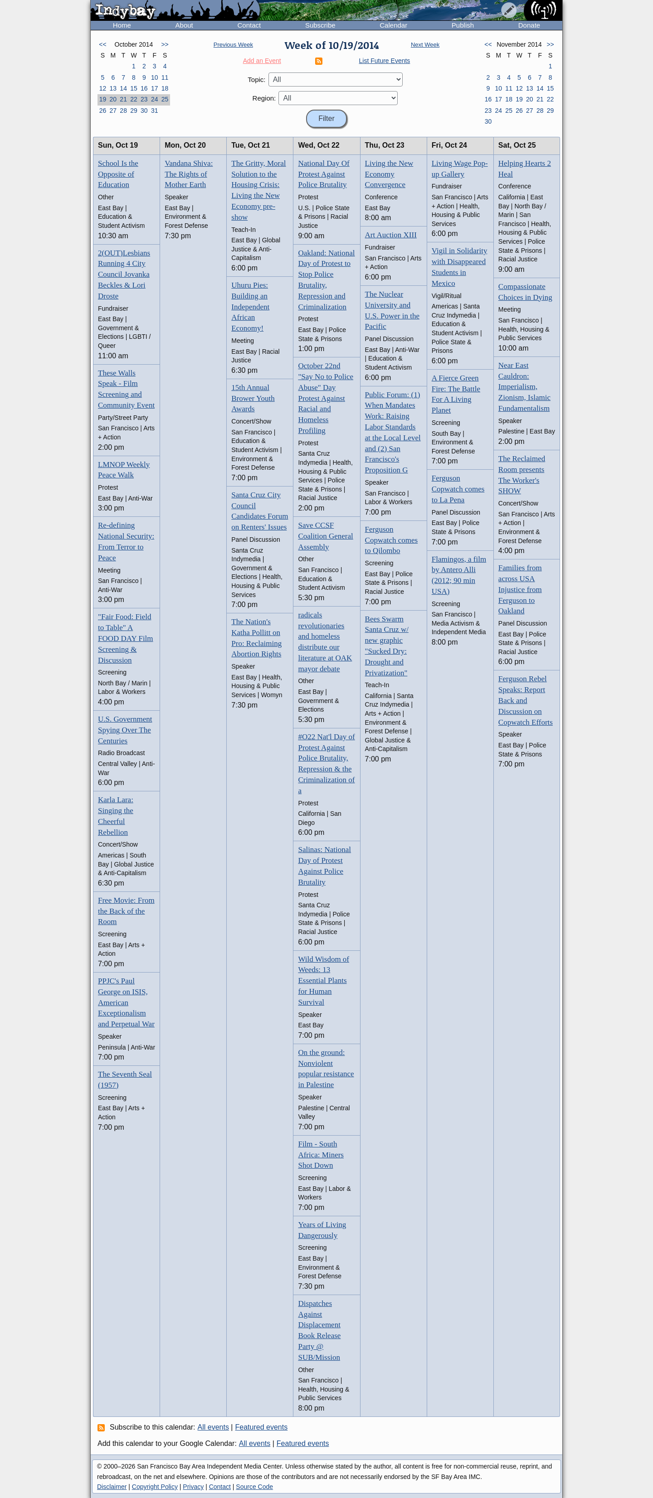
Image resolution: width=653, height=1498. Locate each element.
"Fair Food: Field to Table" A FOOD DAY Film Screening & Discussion (125, 638)
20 (113, 99)
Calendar (393, 25)
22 (133, 99)
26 (103, 110)
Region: (264, 98)
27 (113, 110)
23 (144, 99)
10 (154, 77)
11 (165, 77)
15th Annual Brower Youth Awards (252, 398)
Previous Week (233, 44)
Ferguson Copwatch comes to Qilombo (391, 540)
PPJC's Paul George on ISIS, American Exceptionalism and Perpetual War (126, 1002)
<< (102, 44)
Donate (529, 25)
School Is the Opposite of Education (118, 174)
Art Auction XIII (391, 235)
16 (144, 88)
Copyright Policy (155, 1486)
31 (154, 110)
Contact (249, 25)
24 (154, 99)
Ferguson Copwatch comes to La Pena (458, 489)
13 (113, 88)
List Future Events (384, 60)
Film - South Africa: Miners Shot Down (321, 1155)
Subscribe (320, 25)
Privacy (193, 1486)
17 (154, 88)
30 (144, 110)
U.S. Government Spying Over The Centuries (125, 730)
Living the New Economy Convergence (389, 174)
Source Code (254, 1486)
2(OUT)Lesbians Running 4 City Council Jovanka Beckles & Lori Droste (124, 274)
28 (123, 110)
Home (122, 25)
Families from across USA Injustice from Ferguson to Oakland (520, 589)
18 (165, 88)
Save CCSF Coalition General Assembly (325, 536)
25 (165, 99)
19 (103, 99)
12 (103, 88)
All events (213, 1427)
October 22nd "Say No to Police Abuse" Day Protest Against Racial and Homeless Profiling (325, 398)
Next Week (425, 44)
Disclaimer (112, 1486)
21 (123, 99)
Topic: (256, 79)
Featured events (261, 1427)
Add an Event (262, 60)
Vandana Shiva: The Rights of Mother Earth (189, 174)
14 (123, 88)
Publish (463, 25)
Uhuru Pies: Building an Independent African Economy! (250, 306)
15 (133, 88)
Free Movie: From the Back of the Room (126, 911)
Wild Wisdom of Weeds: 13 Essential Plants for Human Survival (323, 981)
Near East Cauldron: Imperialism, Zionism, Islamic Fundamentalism (524, 387)
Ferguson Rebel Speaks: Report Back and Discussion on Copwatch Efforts (525, 700)
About (184, 25)
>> (164, 44)
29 (133, 110)
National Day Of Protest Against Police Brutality (323, 174)
